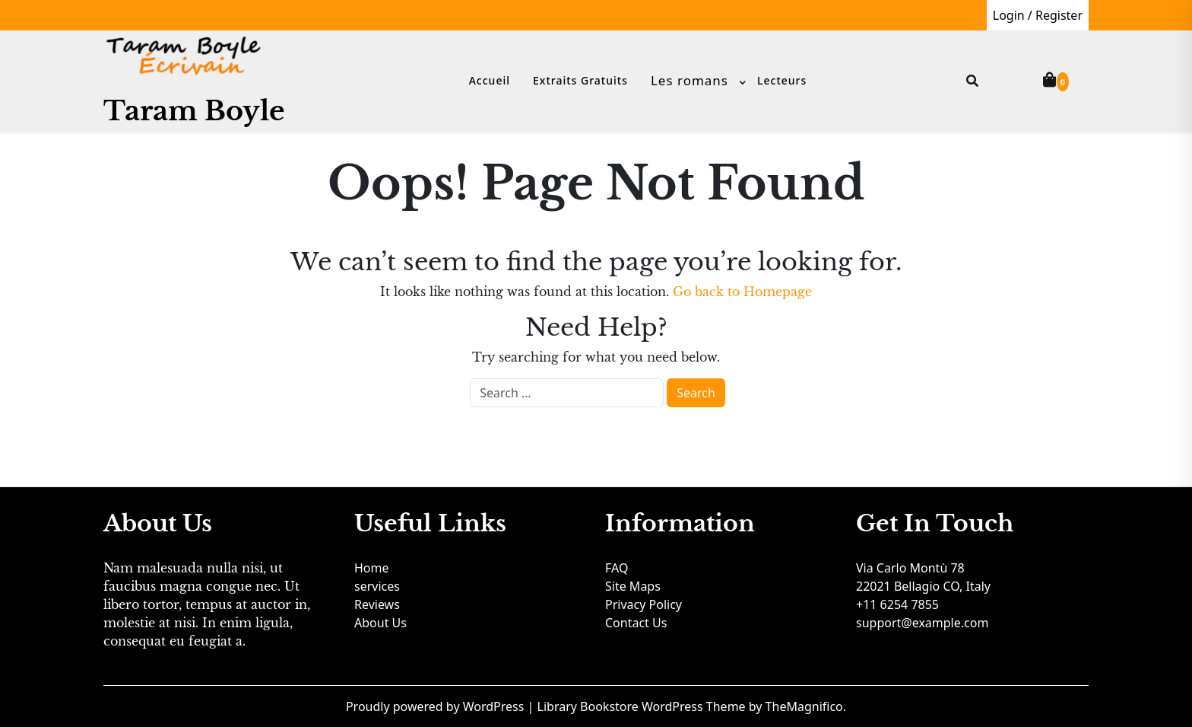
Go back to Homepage (742, 291)
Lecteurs (782, 80)
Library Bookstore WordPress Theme (643, 706)
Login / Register (1038, 15)
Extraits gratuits (580, 80)
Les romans (689, 80)
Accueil (489, 80)
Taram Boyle (193, 110)
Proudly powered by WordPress (437, 706)
